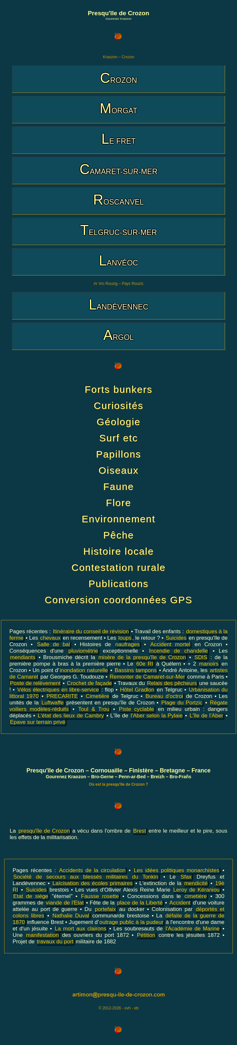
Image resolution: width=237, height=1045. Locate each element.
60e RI (144, 664)
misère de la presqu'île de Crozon (142, 657)
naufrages (127, 644)
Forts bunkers (118, 389)
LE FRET (118, 139)
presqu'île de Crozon (44, 831)
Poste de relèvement (35, 683)
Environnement (119, 518)
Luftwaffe (52, 703)
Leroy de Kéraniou (196, 890)
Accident (179, 903)
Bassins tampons (136, 670)
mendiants (22, 657)
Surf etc (118, 438)
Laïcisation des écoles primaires (92, 883)
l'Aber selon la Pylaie (156, 716)
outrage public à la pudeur (131, 922)
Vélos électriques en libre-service (58, 690)
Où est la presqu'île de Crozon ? (118, 784)
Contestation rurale (118, 567)
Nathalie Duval (70, 916)
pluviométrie (83, 651)
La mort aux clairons (80, 929)
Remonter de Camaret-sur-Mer (147, 677)
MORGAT (118, 108)
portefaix (105, 909)
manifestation (42, 935)
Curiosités (118, 405)
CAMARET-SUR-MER (118, 169)
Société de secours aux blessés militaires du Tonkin (85, 877)
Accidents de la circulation (92, 870)
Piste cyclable (136, 709)
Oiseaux (118, 470)
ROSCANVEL (118, 200)
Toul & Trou (93, 709)
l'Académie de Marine (193, 929)
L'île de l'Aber (206, 716)
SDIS (200, 657)
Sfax (185, 877)
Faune (118, 486)
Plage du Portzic (181, 703)
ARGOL (118, 335)
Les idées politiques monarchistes (176, 870)
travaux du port (55, 941)
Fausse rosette (100, 896)
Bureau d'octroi (164, 696)
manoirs (209, 664)
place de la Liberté (140, 903)
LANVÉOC (118, 260)
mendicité (196, 883)
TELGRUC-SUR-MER (118, 230)
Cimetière (97, 696)
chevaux (50, 638)
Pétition (146, 935)
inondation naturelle (84, 670)
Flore (118, 502)
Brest (139, 831)
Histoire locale (118, 551)
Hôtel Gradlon (137, 690)
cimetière (195, 896)
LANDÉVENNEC (118, 304)
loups (125, 638)
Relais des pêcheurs (172, 683)
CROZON (118, 78)
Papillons (118, 454)
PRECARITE (62, 696)
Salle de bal (53, 644)
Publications (119, 583)
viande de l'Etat (65, 903)
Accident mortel (170, 644)
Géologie (118, 421)
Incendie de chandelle (178, 651)
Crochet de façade (89, 683)
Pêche (118, 535)
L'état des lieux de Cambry (71, 716)
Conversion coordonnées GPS (118, 599)
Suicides (176, 638)
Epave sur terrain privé (37, 722)
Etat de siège (30, 896)
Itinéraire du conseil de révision (91, 631)
